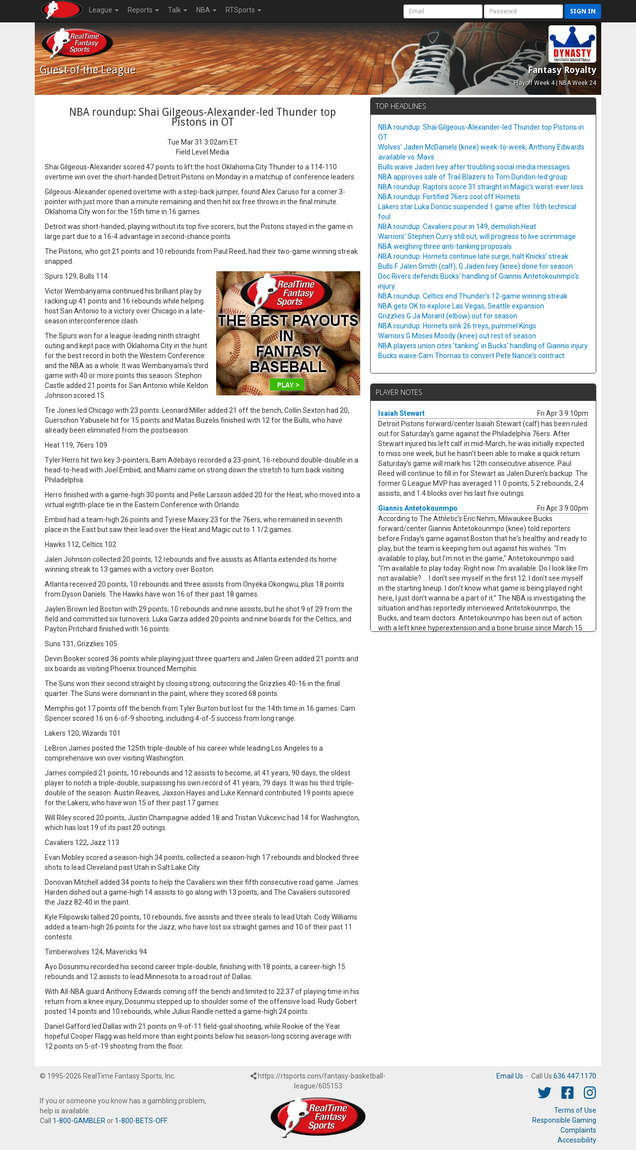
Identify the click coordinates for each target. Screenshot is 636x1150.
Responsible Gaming (564, 1120)
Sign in (583, 11)
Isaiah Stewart (401, 413)
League (104, 10)
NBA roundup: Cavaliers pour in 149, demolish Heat (457, 226)
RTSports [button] (243, 10)
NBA (206, 10)
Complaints (578, 1130)
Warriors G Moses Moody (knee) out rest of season (457, 336)
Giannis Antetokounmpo (418, 508)
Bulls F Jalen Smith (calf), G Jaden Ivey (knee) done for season (475, 266)
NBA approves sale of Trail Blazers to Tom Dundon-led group (472, 177)
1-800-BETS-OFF (140, 1121)
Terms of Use (575, 1110)
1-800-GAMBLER (79, 1121)
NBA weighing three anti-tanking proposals (445, 246)
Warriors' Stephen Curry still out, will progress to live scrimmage (477, 236)
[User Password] (523, 11)
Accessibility (576, 1140)
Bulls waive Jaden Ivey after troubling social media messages (474, 167)
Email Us (509, 1076)
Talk (177, 10)
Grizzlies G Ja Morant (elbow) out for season (447, 316)
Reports (143, 10)
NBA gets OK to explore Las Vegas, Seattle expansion (461, 306)
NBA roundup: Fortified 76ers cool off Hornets (449, 197)
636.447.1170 (575, 1076)
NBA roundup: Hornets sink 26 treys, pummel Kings (457, 326)
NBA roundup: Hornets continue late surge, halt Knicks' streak (473, 256)
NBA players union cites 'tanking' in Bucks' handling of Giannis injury (483, 346)
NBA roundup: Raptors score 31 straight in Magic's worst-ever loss (480, 187)
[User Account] (442, 11)
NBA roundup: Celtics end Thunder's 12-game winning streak (472, 296)
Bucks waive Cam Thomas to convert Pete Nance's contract (471, 356)
